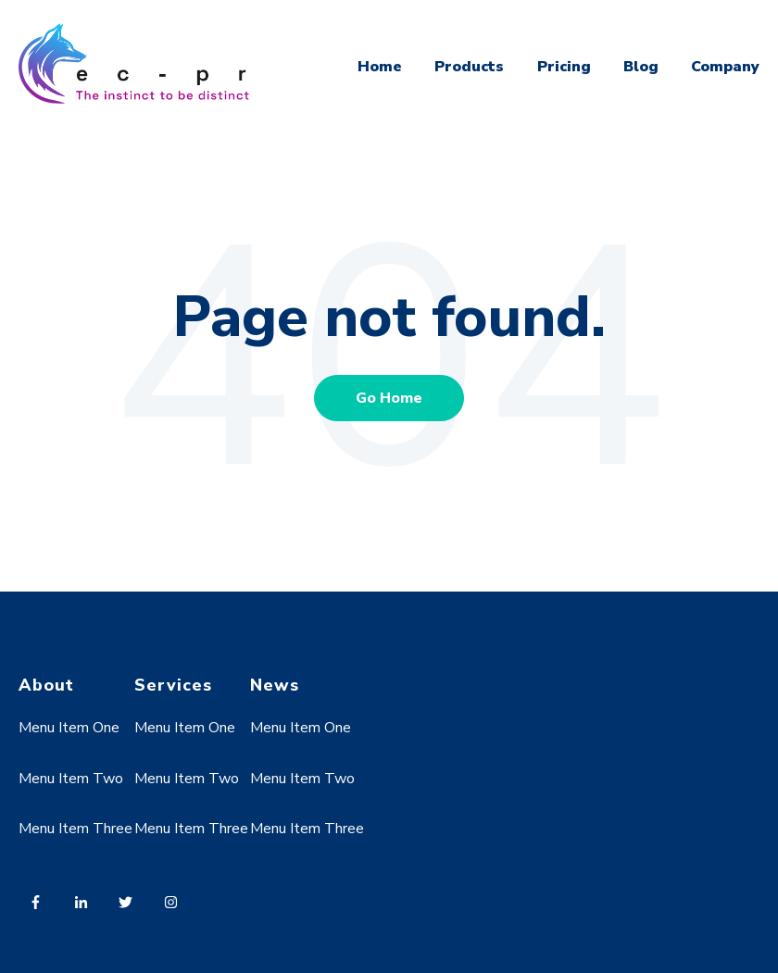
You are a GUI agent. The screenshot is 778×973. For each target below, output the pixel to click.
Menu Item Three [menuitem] (75, 828)
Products (469, 66)
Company (725, 66)
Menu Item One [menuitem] (69, 727)
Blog (641, 66)
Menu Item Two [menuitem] (71, 778)
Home (380, 66)
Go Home (389, 398)
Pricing (564, 66)
